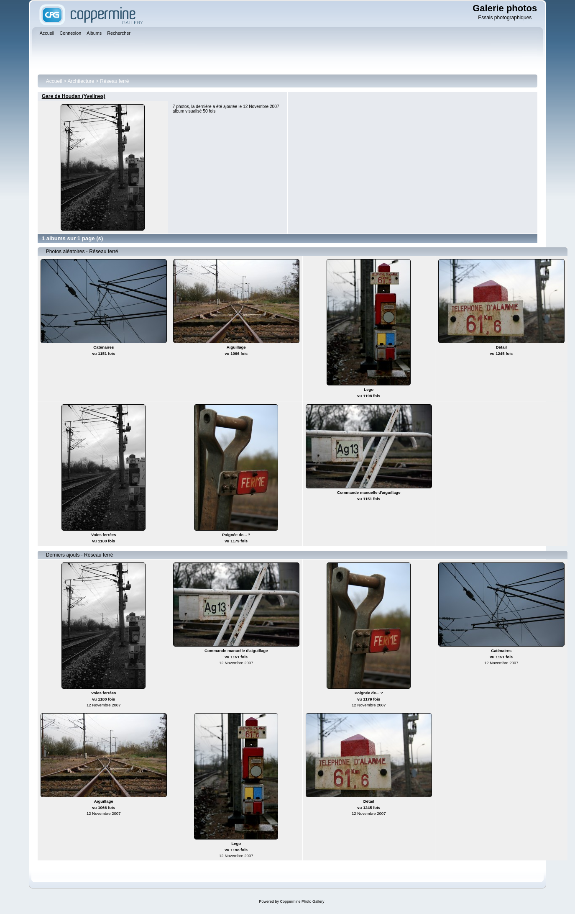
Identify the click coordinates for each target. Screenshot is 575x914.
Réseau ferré (114, 81)
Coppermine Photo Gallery (302, 901)
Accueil (54, 81)
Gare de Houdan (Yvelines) (73, 96)
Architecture (80, 81)
